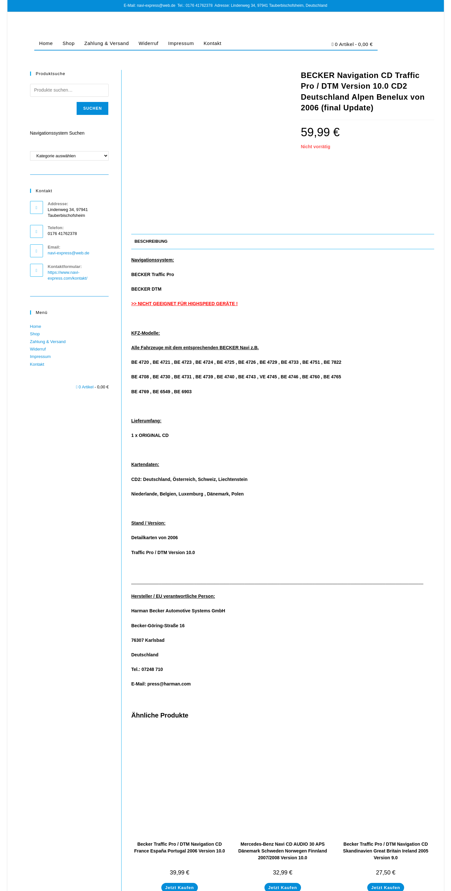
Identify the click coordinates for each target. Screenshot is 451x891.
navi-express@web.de (69, 253)
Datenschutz (351, 885)
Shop (68, 43)
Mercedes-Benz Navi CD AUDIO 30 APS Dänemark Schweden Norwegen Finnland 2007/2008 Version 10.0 (282, 790)
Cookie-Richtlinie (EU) (385, 885)
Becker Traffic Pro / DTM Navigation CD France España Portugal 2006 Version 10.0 (179, 787)
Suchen (92, 108)
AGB (332, 885)
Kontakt (212, 43)
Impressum (181, 43)
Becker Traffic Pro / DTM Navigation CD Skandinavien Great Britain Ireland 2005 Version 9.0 (385, 790)
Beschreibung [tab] (150, 181)
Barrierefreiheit (421, 885)
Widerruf (148, 43)
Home (46, 43)
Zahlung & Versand (106, 43)
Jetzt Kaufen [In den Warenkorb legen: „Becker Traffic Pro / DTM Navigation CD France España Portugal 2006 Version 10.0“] (179, 827)
